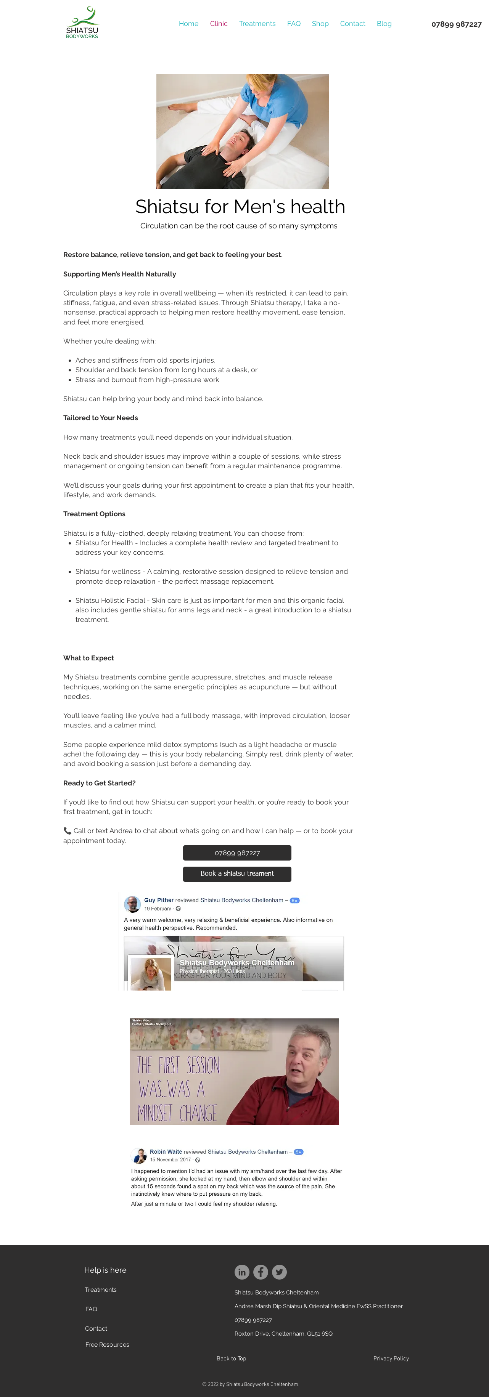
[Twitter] (279, 1272)
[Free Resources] (107, 1344)
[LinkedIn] (242, 1272)
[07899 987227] (237, 853)
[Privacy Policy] (391, 1358)
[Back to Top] (231, 1358)
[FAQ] (91, 1309)
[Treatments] (101, 1289)
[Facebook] (260, 1272)
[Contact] (96, 1328)
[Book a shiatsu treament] (237, 874)
